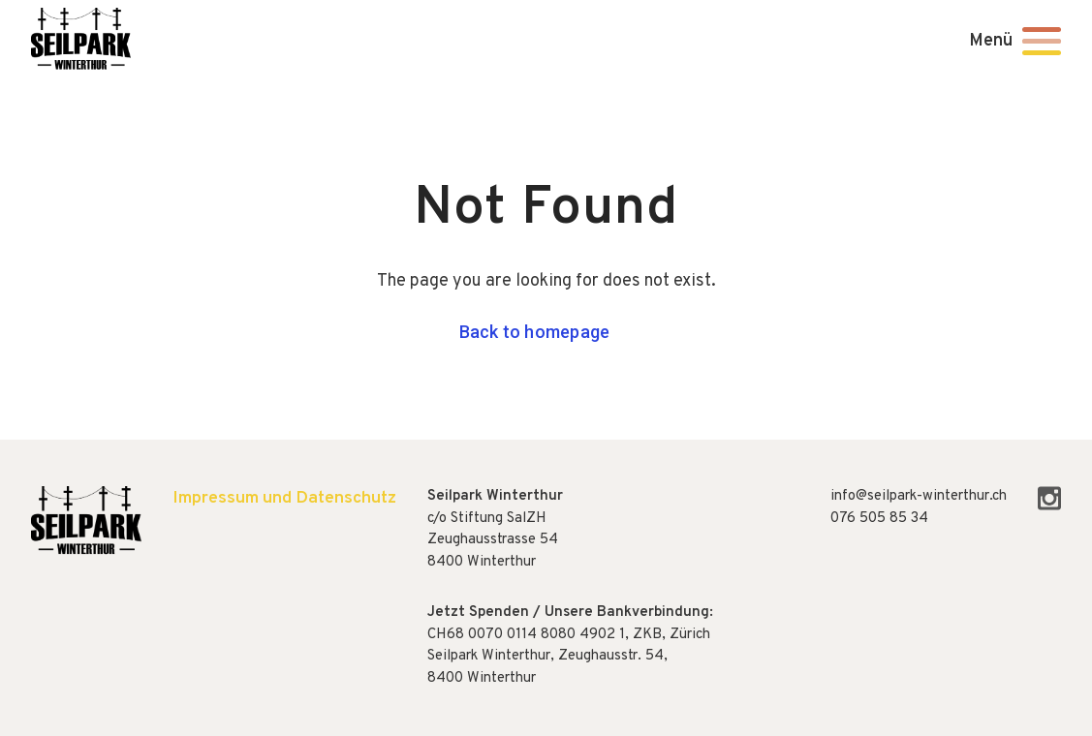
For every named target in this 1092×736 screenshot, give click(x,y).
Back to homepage (534, 332)
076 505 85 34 (879, 518)
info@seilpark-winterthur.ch (918, 496)
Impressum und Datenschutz (284, 498)
